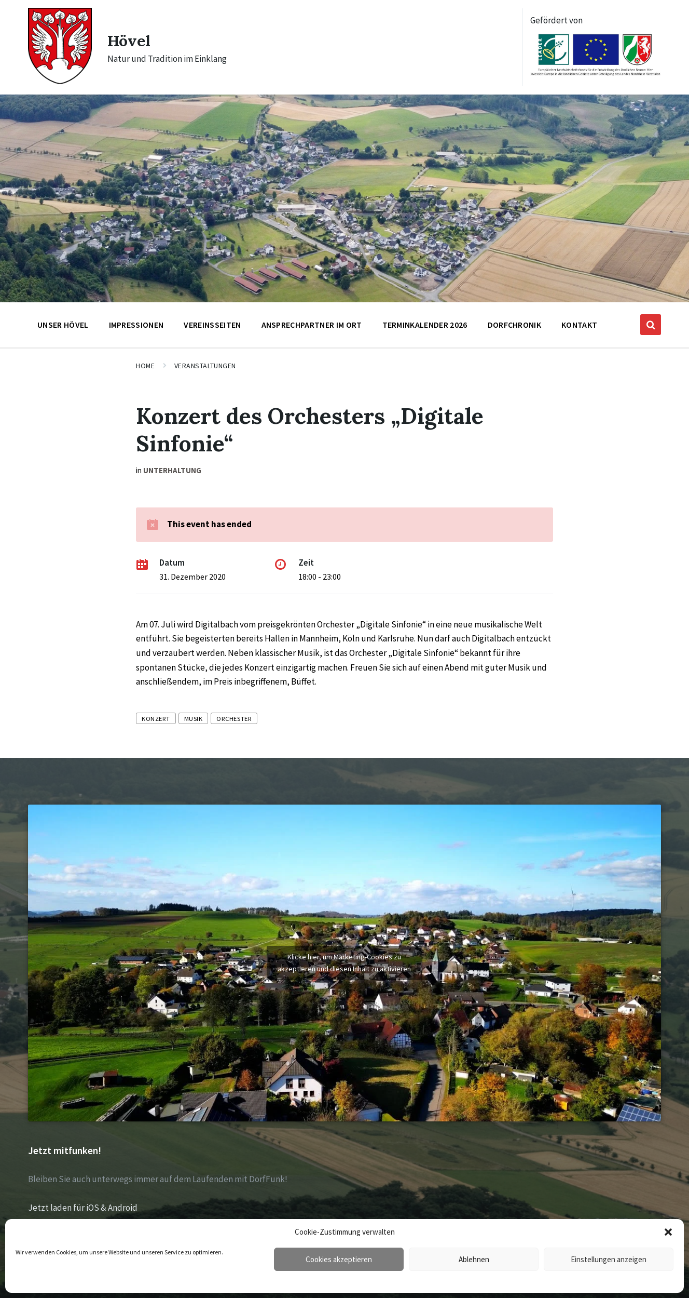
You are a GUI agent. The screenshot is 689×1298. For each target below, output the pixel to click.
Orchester (234, 718)
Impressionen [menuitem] (136, 324)
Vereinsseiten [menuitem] (212, 324)
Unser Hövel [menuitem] (63, 324)
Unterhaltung (172, 470)
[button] (668, 1232)
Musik (193, 718)
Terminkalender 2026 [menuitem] (424, 324)
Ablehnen (474, 1259)
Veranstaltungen (205, 365)
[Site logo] (60, 81)
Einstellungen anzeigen (608, 1259)
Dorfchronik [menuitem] (515, 324)
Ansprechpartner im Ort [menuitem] (311, 324)
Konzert (156, 718)
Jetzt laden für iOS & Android (82, 1207)
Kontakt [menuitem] (579, 324)
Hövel (129, 40)
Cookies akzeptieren (339, 1259)
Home (145, 365)
